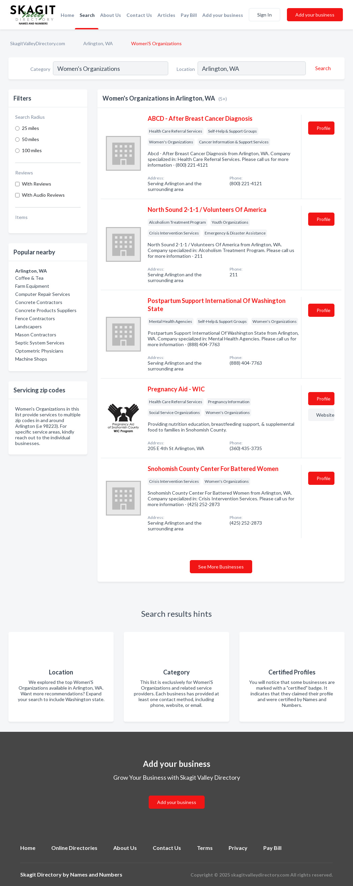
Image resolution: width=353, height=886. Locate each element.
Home (67, 15)
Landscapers (28, 326)
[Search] (322, 68)
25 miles (30, 128)
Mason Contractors (35, 334)
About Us (110, 15)
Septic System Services (39, 342)
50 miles (30, 139)
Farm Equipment (32, 286)
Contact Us (139, 15)
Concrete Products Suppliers (46, 310)
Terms (205, 848)
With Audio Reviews (43, 195)
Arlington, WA (98, 43)
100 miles (32, 150)
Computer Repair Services (42, 294)
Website (325, 415)
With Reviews (36, 184)
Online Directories (74, 848)
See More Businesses (221, 567)
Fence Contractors (35, 318)
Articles (166, 15)
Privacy (238, 848)
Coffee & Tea (29, 278)
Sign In (264, 15)
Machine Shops (31, 359)
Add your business (222, 15)
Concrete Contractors (38, 302)
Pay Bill (189, 15)
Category (40, 69)
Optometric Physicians (39, 351)
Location (186, 69)
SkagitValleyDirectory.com (37, 43)
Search (87, 15)
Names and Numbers (96, 874)
